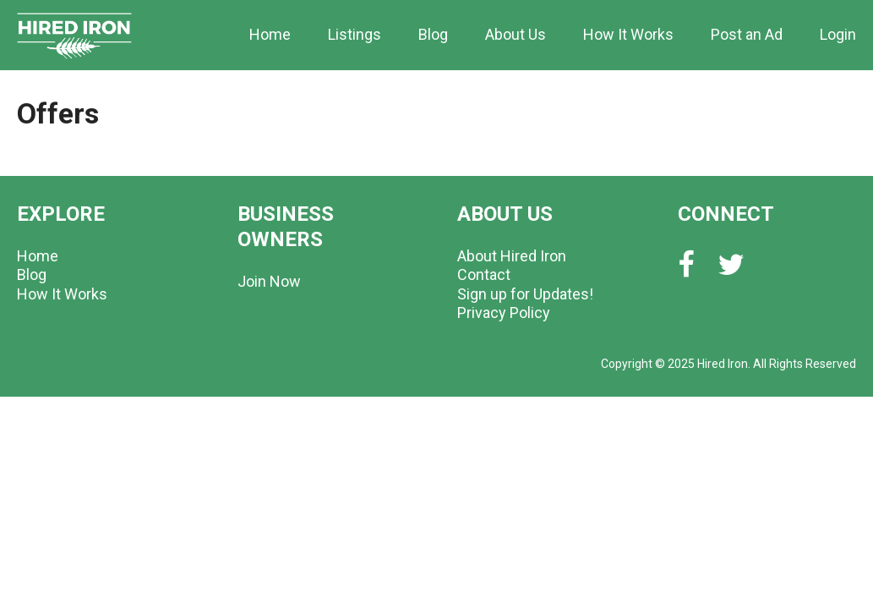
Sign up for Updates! (525, 294)
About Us (515, 34)
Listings (354, 34)
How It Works (628, 34)
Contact (483, 274)
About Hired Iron (511, 256)
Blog (433, 34)
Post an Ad (747, 34)
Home (270, 34)
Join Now (269, 281)
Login (838, 34)
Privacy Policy (503, 312)
